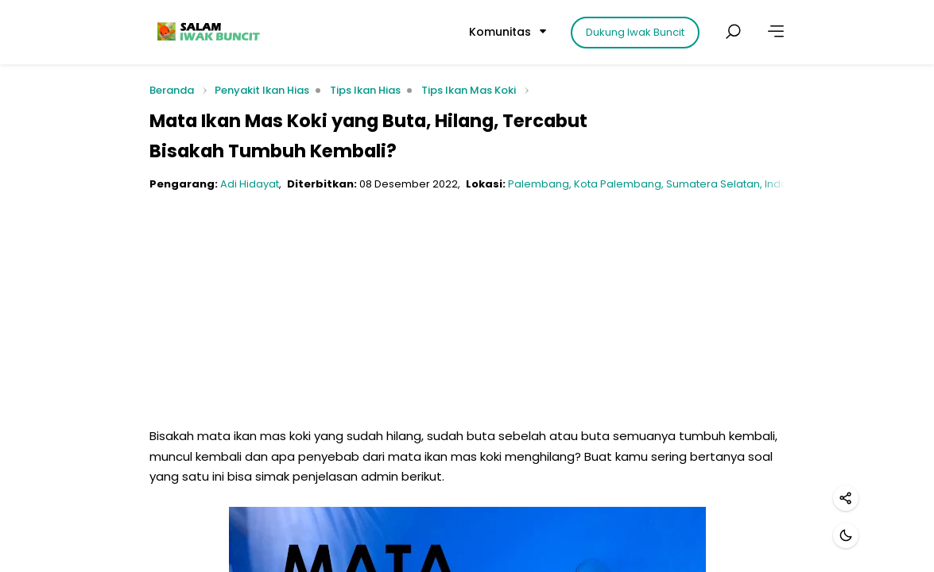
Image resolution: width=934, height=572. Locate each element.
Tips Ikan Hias (365, 90)
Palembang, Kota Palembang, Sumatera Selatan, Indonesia (662, 183)
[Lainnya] (775, 32)
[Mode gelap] (845, 535)
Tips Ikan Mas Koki (468, 90)
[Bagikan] (845, 498)
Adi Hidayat (249, 183)
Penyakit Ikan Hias (262, 90)
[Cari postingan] (732, 32)
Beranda (171, 91)
